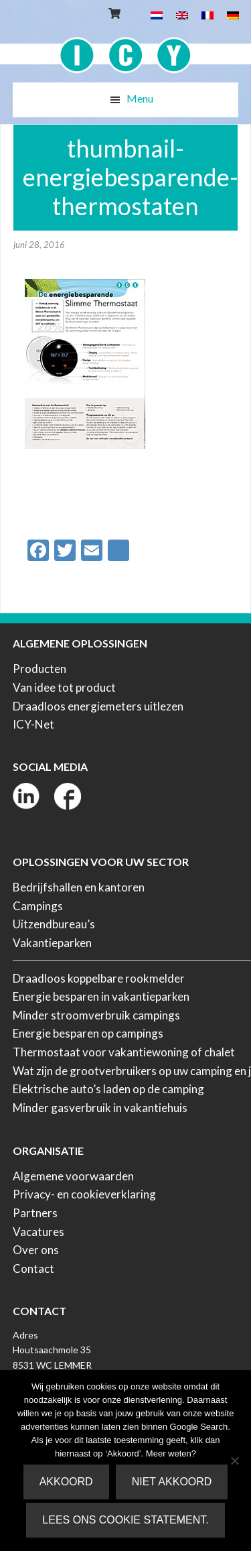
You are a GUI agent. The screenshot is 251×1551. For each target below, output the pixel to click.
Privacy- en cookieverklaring (84, 1194)
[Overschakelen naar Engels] (182, 14)
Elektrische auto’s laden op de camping (108, 1089)
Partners (35, 1213)
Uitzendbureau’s (54, 924)
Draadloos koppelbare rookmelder (99, 978)
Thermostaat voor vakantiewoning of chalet (124, 1052)
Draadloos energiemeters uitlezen (98, 706)
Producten (39, 669)
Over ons (36, 1250)
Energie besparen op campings (88, 1033)
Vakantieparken (52, 943)
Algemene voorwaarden (73, 1176)
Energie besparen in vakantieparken (101, 996)
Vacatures (38, 1232)
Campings (38, 906)
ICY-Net (33, 724)
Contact (33, 1268)
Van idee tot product (64, 687)
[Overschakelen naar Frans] (207, 14)
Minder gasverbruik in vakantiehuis (100, 1108)
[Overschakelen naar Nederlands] (156, 14)
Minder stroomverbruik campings (96, 1015)
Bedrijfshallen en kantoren (79, 887)
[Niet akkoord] (234, 1460)
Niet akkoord (172, 1481)
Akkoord (66, 1481)
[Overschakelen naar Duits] (233, 14)
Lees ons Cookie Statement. (125, 1520)
